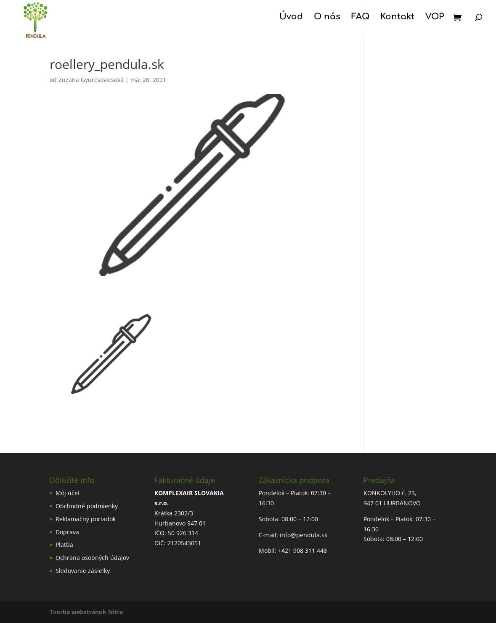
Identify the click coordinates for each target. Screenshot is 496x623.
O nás (327, 17)
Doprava (67, 532)
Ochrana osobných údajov (92, 558)
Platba (64, 545)
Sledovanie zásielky (83, 571)
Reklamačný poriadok (86, 519)
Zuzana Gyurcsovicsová (91, 80)
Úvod (291, 17)
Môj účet (68, 493)
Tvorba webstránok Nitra (86, 612)
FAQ (360, 17)
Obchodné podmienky (87, 506)
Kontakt (397, 17)
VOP (434, 17)
